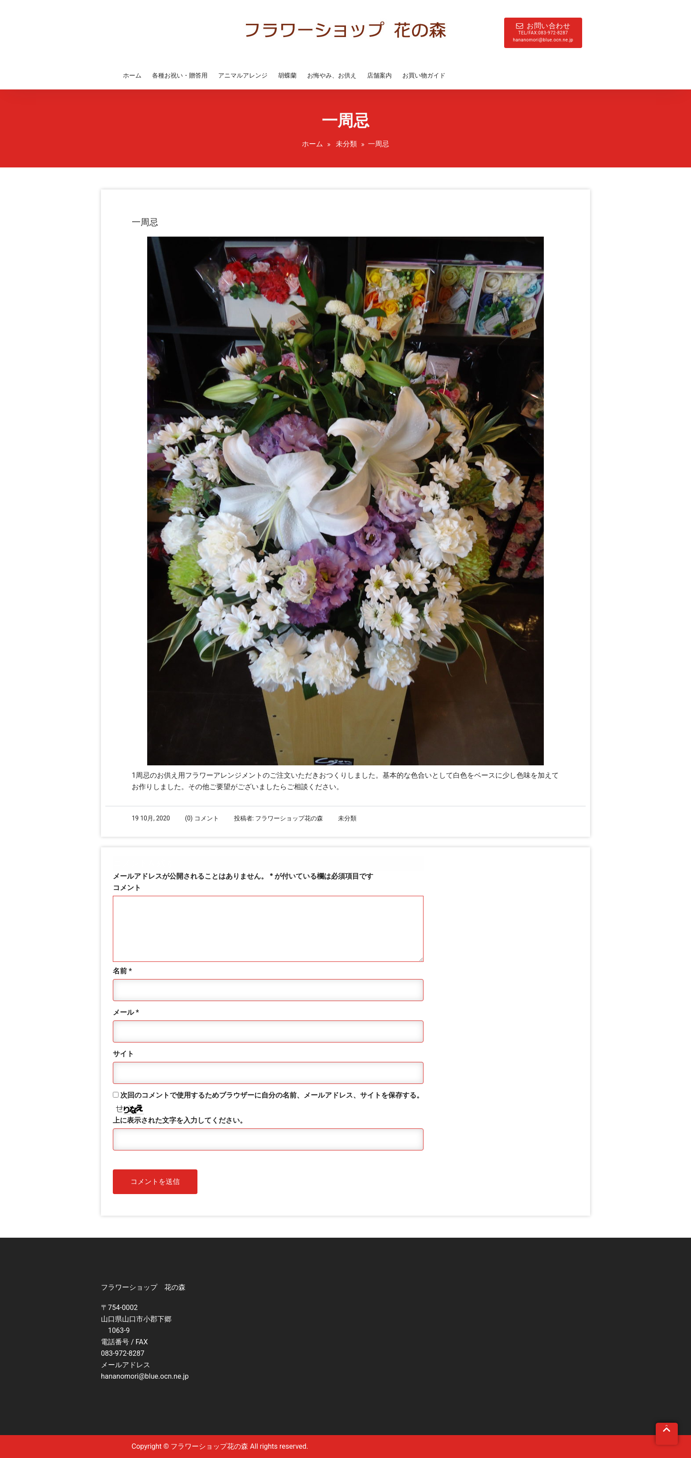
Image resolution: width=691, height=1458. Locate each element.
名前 (122, 971)
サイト (123, 1054)
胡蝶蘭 (287, 75)
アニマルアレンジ (242, 75)
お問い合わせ (543, 33)
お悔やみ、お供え (332, 75)
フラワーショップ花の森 (289, 818)
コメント (127, 887)
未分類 (346, 144)
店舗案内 (379, 75)
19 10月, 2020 (151, 818)
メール (126, 1012)
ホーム (132, 75)
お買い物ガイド (424, 75)
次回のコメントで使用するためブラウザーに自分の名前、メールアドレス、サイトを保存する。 (272, 1095)
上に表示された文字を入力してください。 (180, 1120)
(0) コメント (202, 818)
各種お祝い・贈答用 (180, 75)
